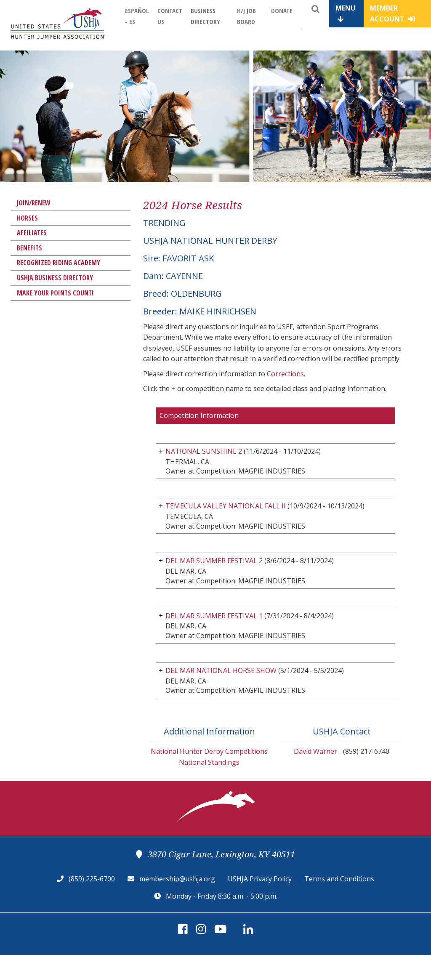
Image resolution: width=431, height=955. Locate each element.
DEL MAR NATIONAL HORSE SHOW (221, 670)
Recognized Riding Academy (58, 262)
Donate (282, 10)
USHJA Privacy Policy (260, 878)
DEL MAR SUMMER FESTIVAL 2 (214, 560)
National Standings (209, 762)
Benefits (29, 248)
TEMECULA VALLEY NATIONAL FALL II (225, 506)
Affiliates (32, 232)
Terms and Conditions (339, 878)
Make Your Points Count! (55, 293)
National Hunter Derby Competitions (209, 751)
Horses (27, 218)
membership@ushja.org (177, 878)
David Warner (315, 751)
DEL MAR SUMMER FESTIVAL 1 (214, 615)
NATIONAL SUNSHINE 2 (203, 451)
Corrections (285, 373)
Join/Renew (34, 202)
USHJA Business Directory (55, 277)
